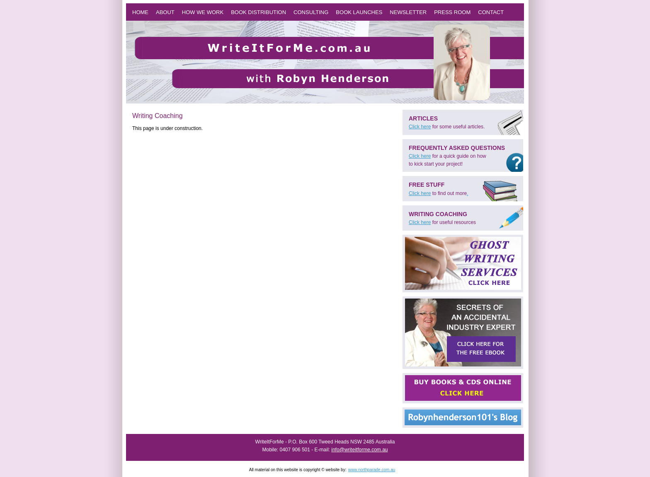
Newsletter (408, 12)
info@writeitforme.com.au (359, 450)
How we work (202, 12)
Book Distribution (258, 12)
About (165, 12)
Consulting (310, 12)
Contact (491, 12)
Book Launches (359, 12)
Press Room (452, 12)
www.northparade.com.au (371, 469)
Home (140, 12)
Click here (420, 127)
